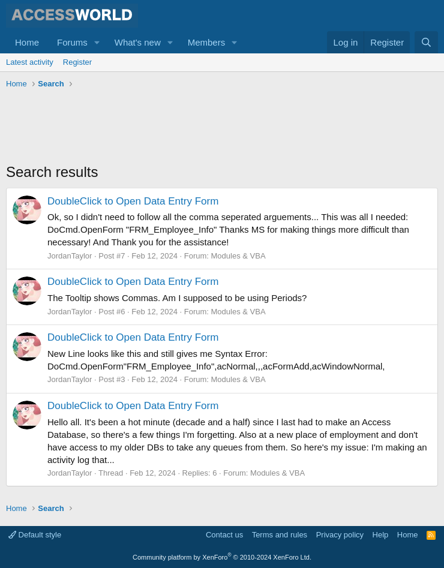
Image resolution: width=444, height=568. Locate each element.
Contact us (224, 534)
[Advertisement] (224, 126)
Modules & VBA (238, 255)
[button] (97, 42)
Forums (72, 42)
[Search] (426, 42)
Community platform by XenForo (222, 557)
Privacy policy (340, 534)
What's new (138, 42)
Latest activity (29, 62)
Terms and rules (279, 534)
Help (381, 534)
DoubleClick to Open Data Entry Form (132, 201)
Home (27, 42)
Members (207, 42)
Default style (34, 534)
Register (77, 62)
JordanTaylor (69, 255)
